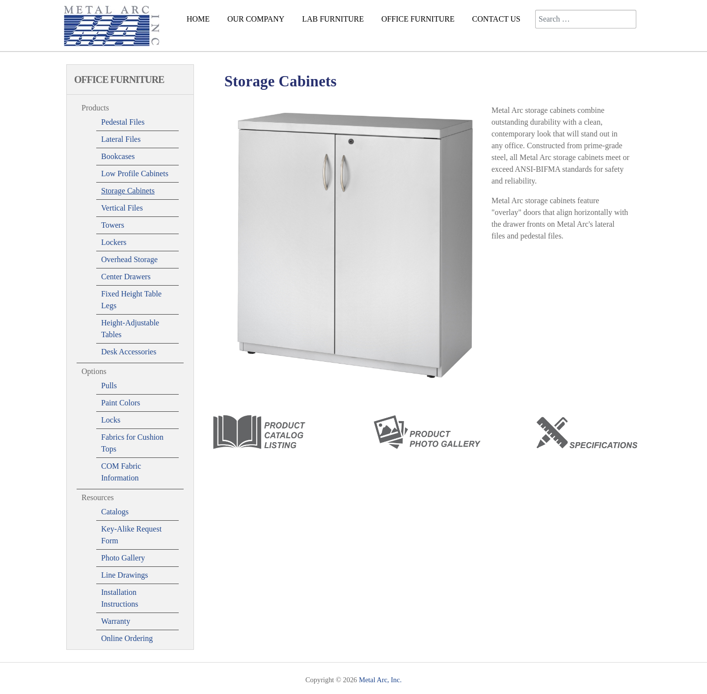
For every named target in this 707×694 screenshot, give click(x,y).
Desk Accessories (128, 351)
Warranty (115, 621)
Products (95, 108)
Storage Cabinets (128, 191)
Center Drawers (126, 276)
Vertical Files (122, 208)
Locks (110, 420)
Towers (112, 225)
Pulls (109, 385)
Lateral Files (120, 139)
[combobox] (585, 19)
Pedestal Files (122, 122)
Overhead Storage (129, 259)
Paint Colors (120, 403)
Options (94, 371)
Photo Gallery (123, 558)
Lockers (114, 242)
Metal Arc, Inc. (380, 680)
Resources (98, 497)
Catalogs (115, 511)
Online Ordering (127, 638)
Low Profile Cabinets (134, 173)
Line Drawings (124, 575)
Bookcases (118, 156)
